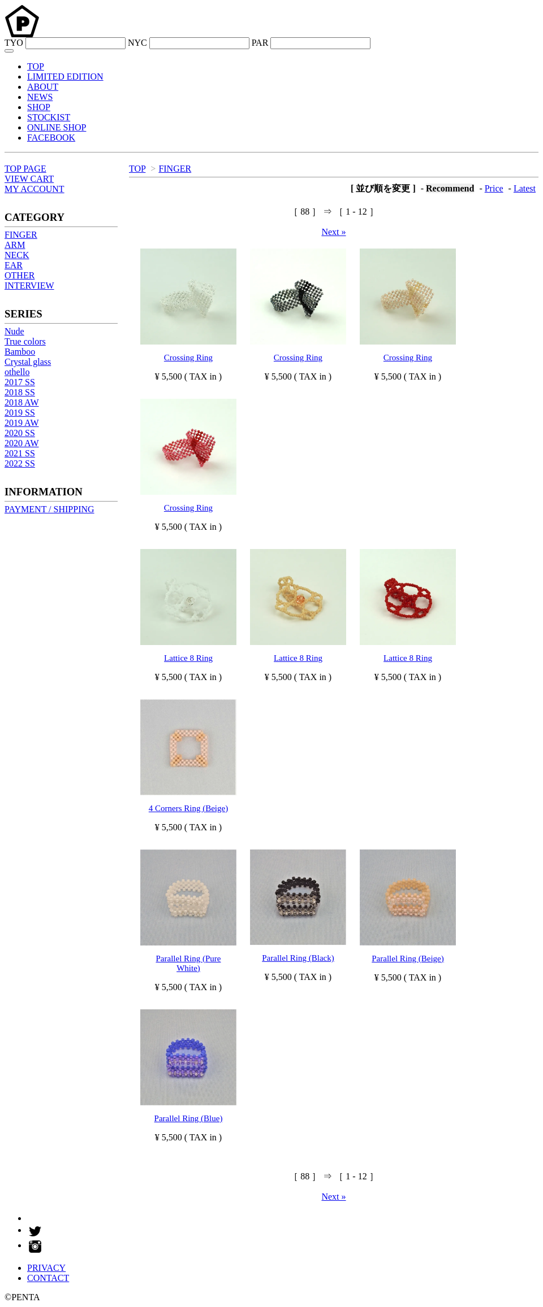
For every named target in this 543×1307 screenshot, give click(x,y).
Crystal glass (28, 362)
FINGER (174, 168)
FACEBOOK (51, 137)
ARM (15, 245)
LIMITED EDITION (65, 76)
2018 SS (20, 392)
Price (494, 188)
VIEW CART (29, 179)
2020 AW (22, 443)
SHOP (38, 107)
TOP (35, 66)
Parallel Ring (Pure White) (188, 963)
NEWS (40, 97)
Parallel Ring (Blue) (188, 1118)
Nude (14, 331)
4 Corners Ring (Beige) (188, 808)
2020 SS (20, 433)
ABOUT (42, 87)
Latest (525, 188)
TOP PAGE (25, 168)
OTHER (20, 275)
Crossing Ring (188, 357)
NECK (17, 255)
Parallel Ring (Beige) (407, 958)
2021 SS (20, 453)
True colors (25, 341)
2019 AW (22, 423)
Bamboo (20, 351)
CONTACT (48, 1278)
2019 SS (20, 412)
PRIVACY (46, 1268)
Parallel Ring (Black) (298, 957)
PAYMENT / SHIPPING (49, 509)
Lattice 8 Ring (188, 658)
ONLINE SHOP (56, 127)
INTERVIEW (29, 285)
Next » (333, 232)
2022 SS (20, 463)
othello (17, 372)
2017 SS (20, 382)
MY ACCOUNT (34, 189)
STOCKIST (48, 117)
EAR (14, 265)
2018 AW (22, 402)
